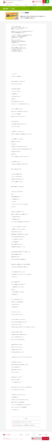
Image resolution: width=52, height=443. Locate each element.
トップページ (5, 6)
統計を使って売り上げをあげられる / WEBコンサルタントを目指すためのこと (26, 6)
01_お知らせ (12, 6)
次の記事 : (26, 425)
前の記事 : (26, 421)
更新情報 (8, 6)
